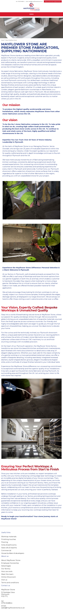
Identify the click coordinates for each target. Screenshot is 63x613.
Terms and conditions (10, 583)
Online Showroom (8, 577)
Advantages (6, 566)
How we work (6, 571)
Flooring (4, 542)
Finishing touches (8, 539)
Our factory (5, 569)
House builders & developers (12, 553)
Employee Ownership (10, 563)
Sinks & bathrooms (8, 545)
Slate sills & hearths (9, 548)
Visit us (4, 580)
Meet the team (7, 574)
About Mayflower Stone (10, 560)
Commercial (6, 550)
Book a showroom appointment (52, 1)
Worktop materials (8, 537)
